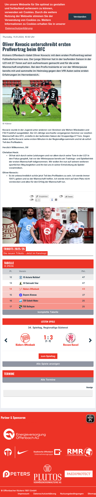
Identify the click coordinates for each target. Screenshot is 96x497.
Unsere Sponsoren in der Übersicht (21, 422)
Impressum (23, 493)
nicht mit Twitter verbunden (61, 196)
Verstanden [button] (80, 16)
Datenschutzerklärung (44, 493)
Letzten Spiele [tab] (48, 321)
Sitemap (92, 493)
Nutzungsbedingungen (72, 493)
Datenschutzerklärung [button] (19, 28)
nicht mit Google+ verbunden (32, 200)
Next (90, 340)
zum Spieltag (48, 356)
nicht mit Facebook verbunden (32, 196)
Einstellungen (56, 199)
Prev (5, 340)
